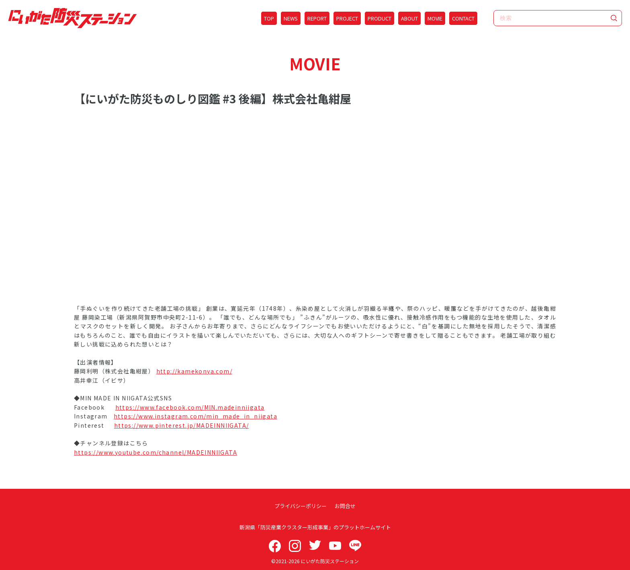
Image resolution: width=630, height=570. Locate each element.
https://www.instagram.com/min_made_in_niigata (195, 416)
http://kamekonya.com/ (194, 371)
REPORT (317, 18)
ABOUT (409, 18)
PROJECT (347, 18)
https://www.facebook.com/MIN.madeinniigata (190, 407)
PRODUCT (379, 18)
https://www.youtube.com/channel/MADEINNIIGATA (155, 452)
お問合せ (345, 506)
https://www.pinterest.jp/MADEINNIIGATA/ (181, 425)
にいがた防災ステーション (330, 561)
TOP (269, 18)
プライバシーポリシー (300, 506)
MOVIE (435, 18)
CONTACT (463, 18)
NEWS (291, 18)
